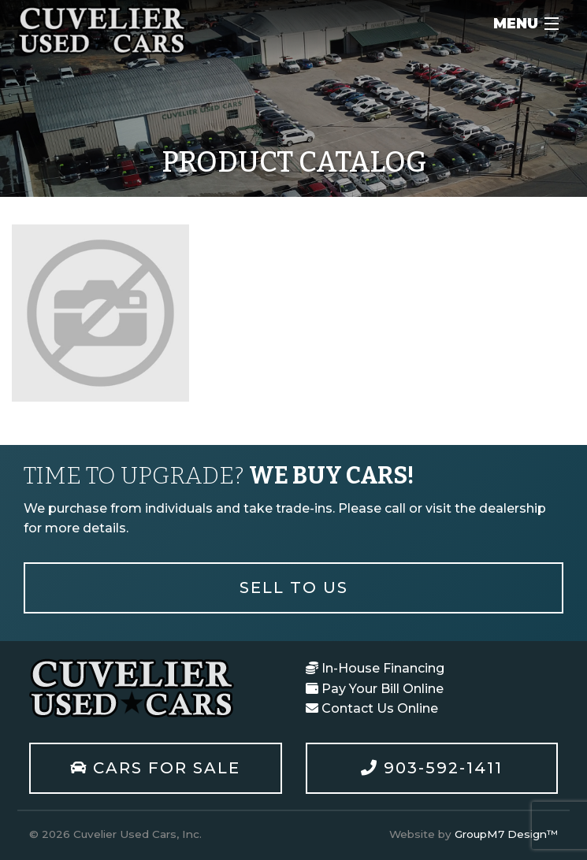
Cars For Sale (155, 767)
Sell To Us (294, 587)
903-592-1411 (432, 767)
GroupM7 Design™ (506, 834)
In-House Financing (375, 668)
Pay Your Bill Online (375, 688)
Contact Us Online (372, 708)
